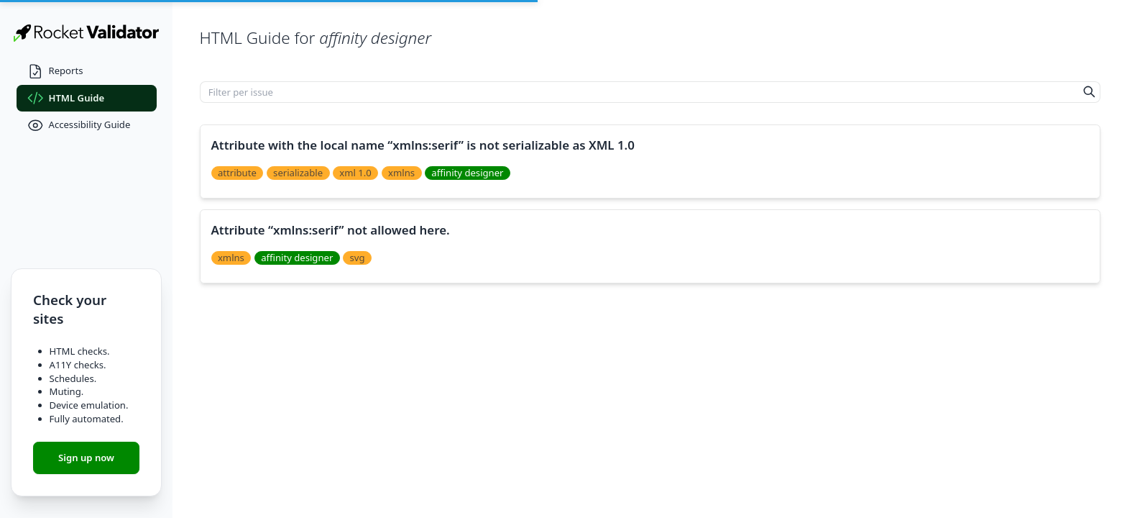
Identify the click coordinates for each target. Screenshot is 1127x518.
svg (357, 257)
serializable (298, 172)
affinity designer (467, 172)
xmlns (401, 172)
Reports (55, 71)
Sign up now (86, 457)
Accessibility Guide (79, 125)
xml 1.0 (355, 172)
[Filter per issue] (640, 92)
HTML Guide (66, 98)
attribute (237, 172)
